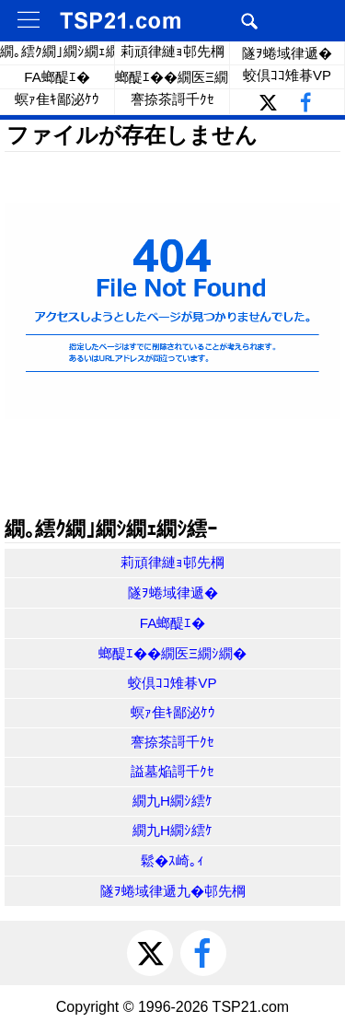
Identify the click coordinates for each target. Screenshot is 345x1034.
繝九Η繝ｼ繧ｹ (172, 800)
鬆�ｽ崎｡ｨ (172, 860)
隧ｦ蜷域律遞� (287, 53)
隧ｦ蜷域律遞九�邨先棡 (173, 891)
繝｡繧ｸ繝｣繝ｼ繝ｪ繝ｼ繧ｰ (57, 51)
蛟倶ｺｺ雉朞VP (287, 75)
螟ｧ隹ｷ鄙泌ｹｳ (57, 99)
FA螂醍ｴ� (56, 77)
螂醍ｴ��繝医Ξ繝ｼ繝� (172, 77)
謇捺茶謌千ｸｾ (172, 99)
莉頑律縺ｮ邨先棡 (172, 51)
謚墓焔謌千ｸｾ (172, 771)
